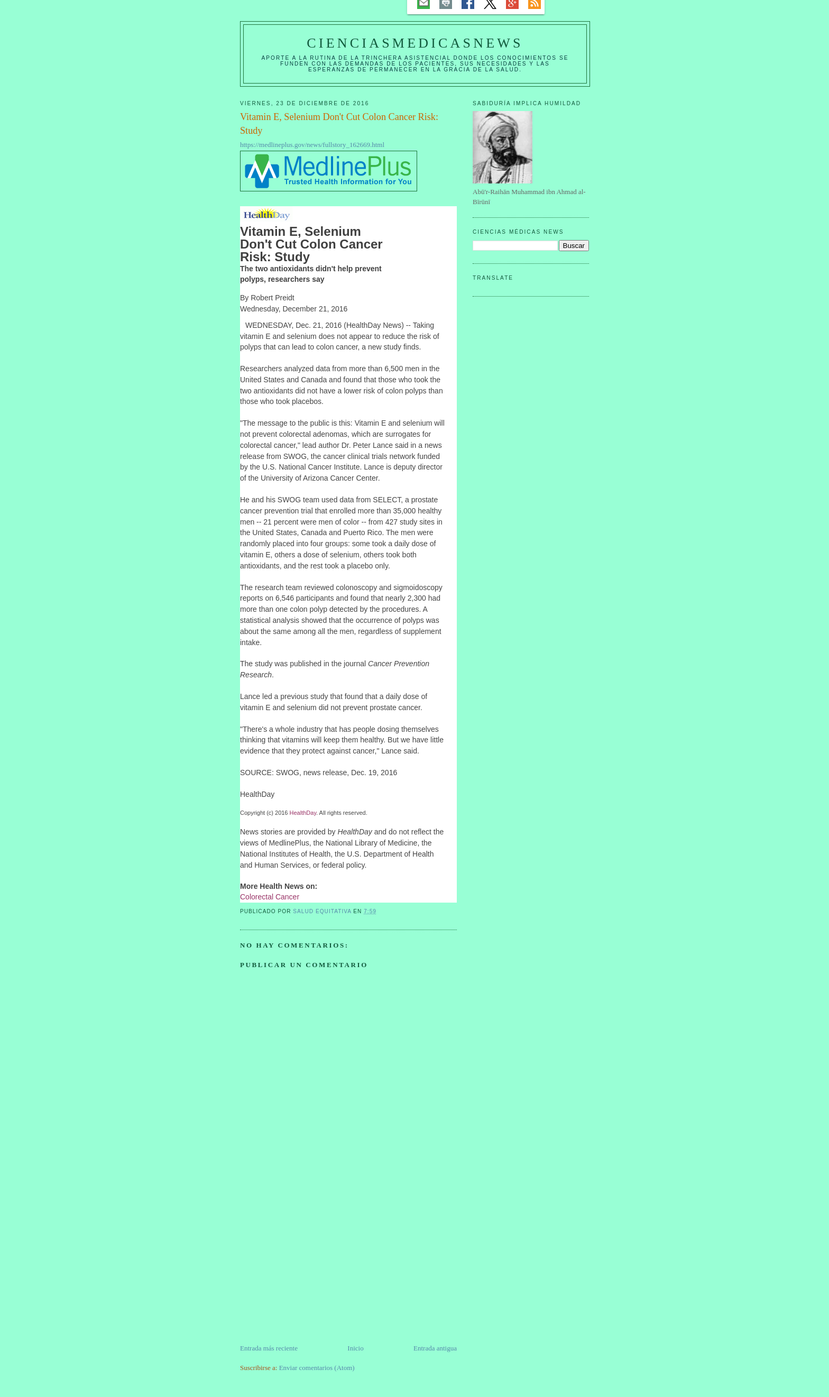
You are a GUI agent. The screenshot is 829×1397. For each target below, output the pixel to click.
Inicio (355, 1348)
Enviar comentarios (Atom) (317, 1368)
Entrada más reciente (269, 1348)
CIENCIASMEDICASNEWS (415, 43)
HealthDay (303, 813)
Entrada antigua (435, 1348)
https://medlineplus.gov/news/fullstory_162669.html (312, 145)
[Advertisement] (319, 1269)
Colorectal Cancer (269, 897)
